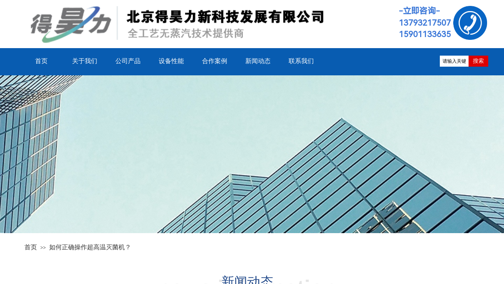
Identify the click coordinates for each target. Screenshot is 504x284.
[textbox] (454, 61)
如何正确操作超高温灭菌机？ (90, 247)
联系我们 (301, 61)
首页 (30, 247)
